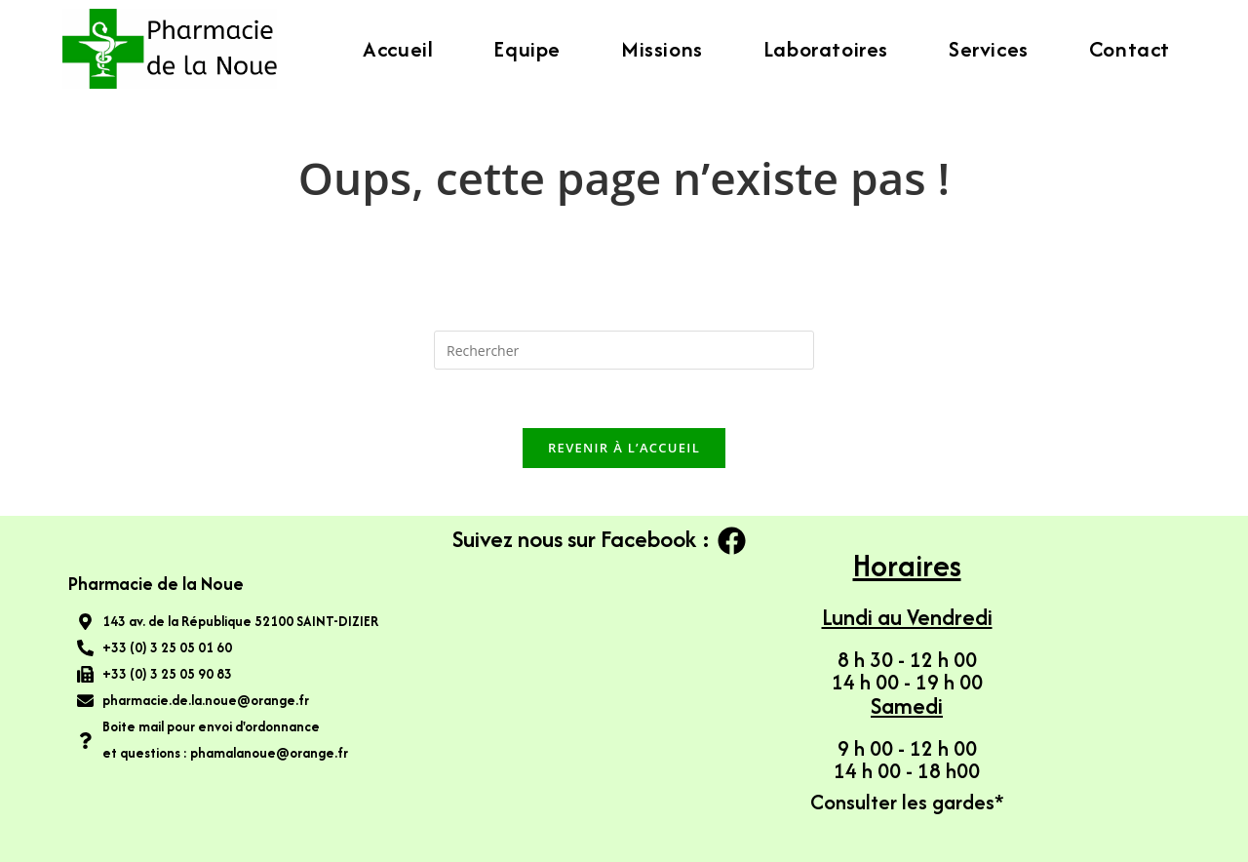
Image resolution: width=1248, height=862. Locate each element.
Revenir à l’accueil (624, 447)
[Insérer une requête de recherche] (624, 350)
